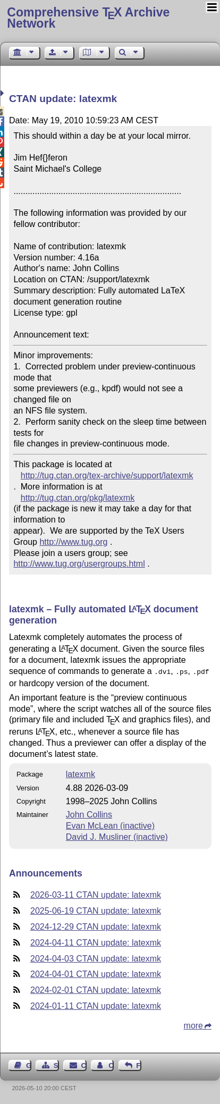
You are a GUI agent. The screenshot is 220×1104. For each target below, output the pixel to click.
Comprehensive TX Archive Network (88, 17)
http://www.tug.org (73, 541)
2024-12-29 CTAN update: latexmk (95, 925)
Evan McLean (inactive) (110, 824)
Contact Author (111, 1064)
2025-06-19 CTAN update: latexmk (95, 909)
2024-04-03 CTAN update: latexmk (95, 957)
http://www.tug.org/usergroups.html (79, 563)
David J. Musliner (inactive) (117, 835)
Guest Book (28, 1064)
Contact (84, 1064)
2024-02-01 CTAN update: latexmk (95, 988)
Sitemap (56, 1064)
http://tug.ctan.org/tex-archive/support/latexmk (107, 475)
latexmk (80, 773)
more (193, 1024)
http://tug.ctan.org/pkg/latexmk (77, 497)
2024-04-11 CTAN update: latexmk (95, 941)
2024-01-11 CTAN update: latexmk (95, 1004)
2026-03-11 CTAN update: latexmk (95, 893)
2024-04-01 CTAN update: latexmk (95, 972)
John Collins (89, 813)
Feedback (138, 1064)
